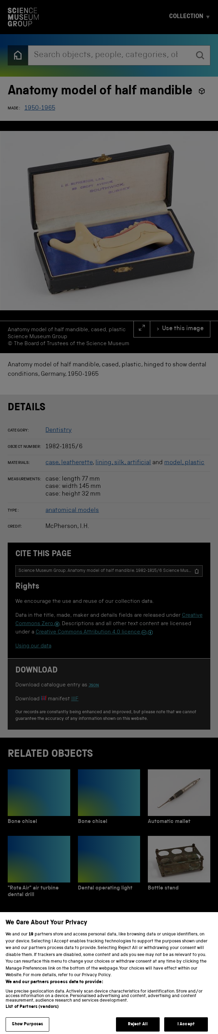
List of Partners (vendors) (32, 1014)
